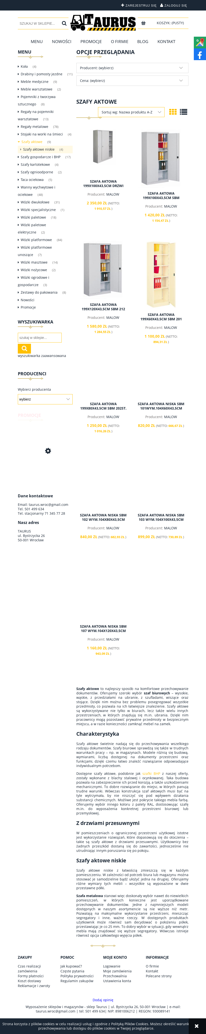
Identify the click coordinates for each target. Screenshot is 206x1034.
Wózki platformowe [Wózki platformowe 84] (36, 239)
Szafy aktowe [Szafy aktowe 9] (31, 141)
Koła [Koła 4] (24, 66)
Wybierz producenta (34, 389)
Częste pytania (72, 971)
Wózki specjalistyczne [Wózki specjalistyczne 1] (38, 209)
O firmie (152, 966)
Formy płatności (31, 976)
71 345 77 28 (55, 513)
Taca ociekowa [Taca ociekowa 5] (32, 179)
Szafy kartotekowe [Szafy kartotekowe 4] (35, 164)
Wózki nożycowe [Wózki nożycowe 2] (34, 269)
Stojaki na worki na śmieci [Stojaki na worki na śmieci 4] (42, 134)
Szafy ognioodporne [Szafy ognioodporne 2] (37, 172)
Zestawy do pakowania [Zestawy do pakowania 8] (39, 292)
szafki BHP (151, 773)
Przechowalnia (115, 976)
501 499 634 (34, 509)
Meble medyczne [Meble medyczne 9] (35, 81)
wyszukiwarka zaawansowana (42, 356)
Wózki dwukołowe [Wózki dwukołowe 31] (35, 202)
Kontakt (152, 971)
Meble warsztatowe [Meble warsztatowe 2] (36, 89)
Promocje (28, 307)
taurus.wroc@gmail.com (48, 504)
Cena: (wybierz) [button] (92, 80)
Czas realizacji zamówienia (29, 968)
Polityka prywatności (77, 976)
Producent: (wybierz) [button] (96, 68)
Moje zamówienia (117, 971)
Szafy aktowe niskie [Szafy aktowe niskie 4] (39, 149)
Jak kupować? (71, 966)
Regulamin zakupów (76, 980)
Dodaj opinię (103, 1000)
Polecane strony (159, 976)
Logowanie (111, 966)
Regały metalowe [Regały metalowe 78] (34, 126)
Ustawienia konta (117, 980)
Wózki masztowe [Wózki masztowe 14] (34, 262)
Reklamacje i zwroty (34, 985)
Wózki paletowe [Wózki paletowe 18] (33, 217)
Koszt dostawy (29, 980)
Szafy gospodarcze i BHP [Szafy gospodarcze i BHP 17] (40, 157)
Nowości (27, 300)
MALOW (112, 194)
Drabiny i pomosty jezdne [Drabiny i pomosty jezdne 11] (41, 74)
